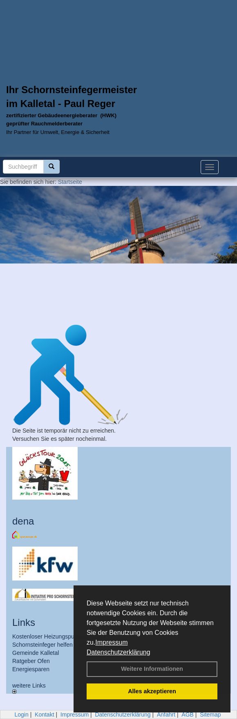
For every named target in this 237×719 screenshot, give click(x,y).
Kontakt (44, 714)
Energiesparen (30, 669)
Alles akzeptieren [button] (152, 691)
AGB (187, 714)
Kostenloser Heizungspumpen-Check (59, 636)
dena (23, 521)
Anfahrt (166, 714)
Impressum (111, 642)
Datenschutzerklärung (118, 652)
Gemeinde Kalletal (35, 653)
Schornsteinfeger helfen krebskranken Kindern (71, 644)
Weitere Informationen (152, 668)
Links (23, 622)
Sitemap (210, 714)
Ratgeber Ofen (31, 661)
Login (21, 714)
